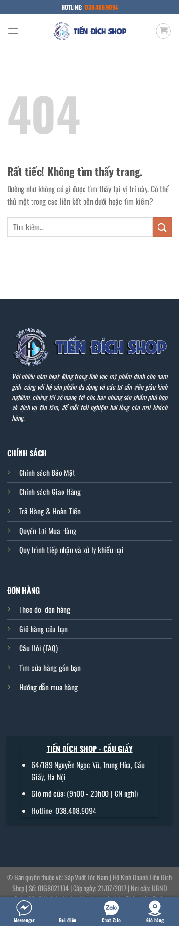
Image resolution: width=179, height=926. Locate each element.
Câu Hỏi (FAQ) (38, 648)
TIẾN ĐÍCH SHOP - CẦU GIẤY (90, 748)
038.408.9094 (101, 7)
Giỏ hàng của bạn (43, 629)
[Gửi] (162, 226)
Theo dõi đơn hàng (44, 609)
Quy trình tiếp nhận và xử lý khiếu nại (71, 550)
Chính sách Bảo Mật (47, 472)
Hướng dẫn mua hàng (48, 687)
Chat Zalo (111, 912)
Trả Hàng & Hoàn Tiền (50, 511)
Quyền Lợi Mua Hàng (47, 530)
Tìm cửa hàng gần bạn (50, 667)
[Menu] (13, 30)
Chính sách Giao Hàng (50, 491)
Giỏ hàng (155, 912)
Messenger (24, 912)
